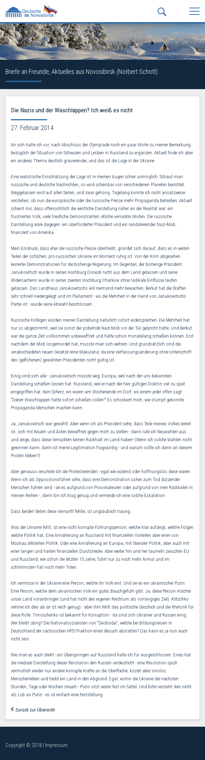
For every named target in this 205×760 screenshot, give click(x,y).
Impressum (56, 745)
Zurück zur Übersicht (33, 710)
